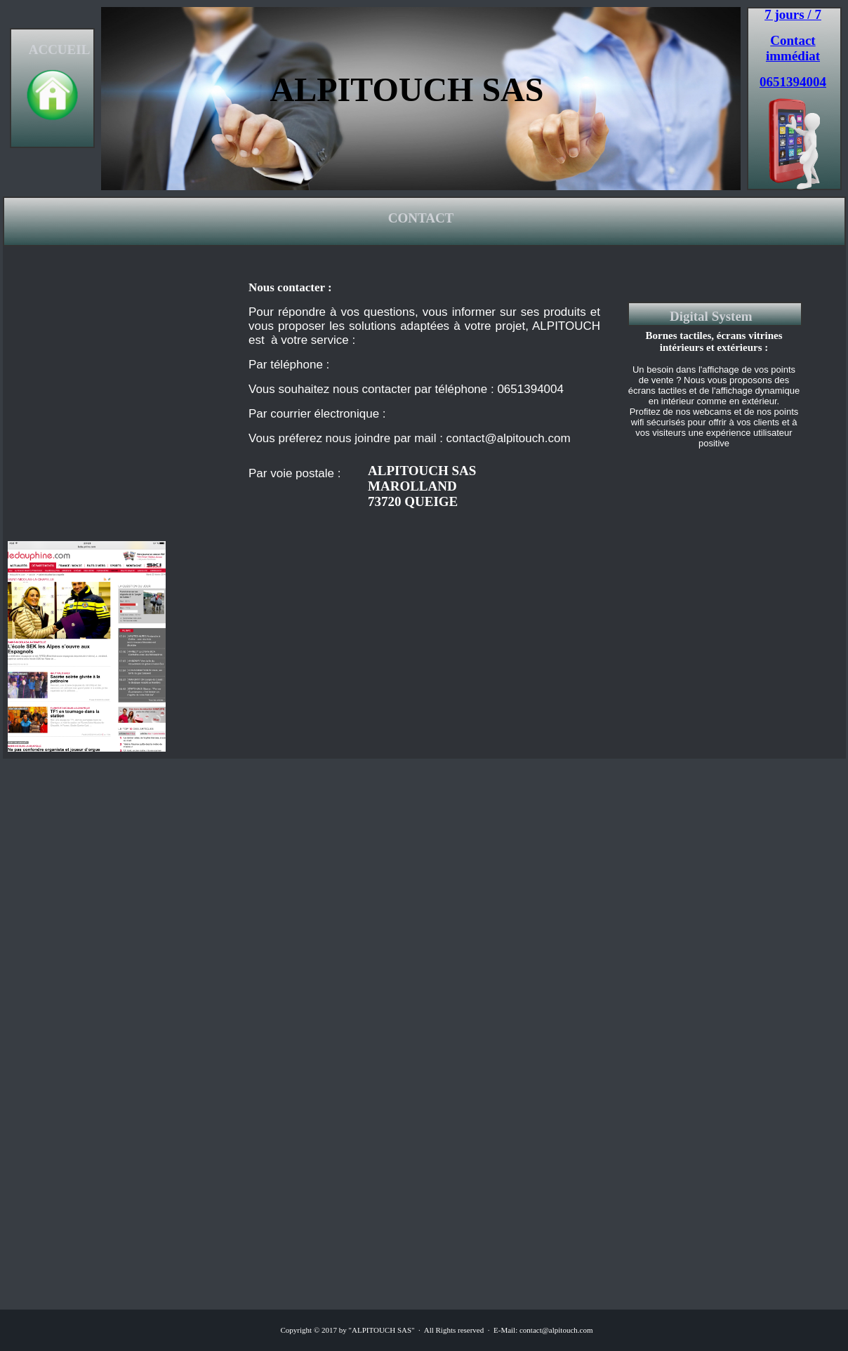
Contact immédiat (793, 48)
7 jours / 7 (792, 14)
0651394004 (793, 81)
